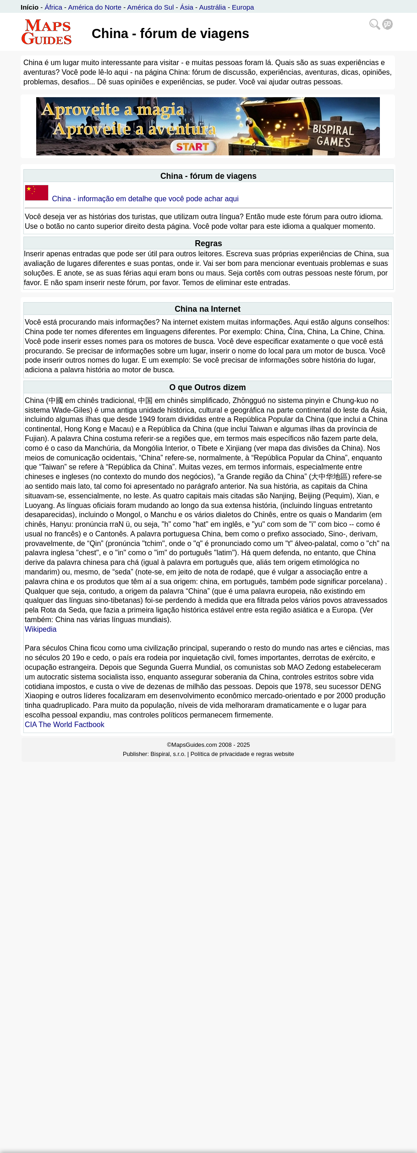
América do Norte (94, 7)
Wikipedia (40, 629)
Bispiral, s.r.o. (168, 753)
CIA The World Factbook (64, 724)
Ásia (186, 7)
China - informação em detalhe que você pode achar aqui (145, 199)
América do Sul (150, 7)
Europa (243, 7)
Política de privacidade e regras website (242, 753)
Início (29, 7)
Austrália (212, 7)
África (53, 7)
